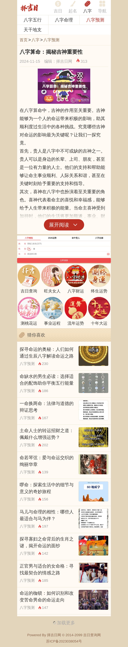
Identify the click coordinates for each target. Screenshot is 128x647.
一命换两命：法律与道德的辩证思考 (47, 407)
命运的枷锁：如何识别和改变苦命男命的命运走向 (47, 596)
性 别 (22, 249)
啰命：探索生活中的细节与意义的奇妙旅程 (47, 488)
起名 (72, 11)
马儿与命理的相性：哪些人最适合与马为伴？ (47, 515)
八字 (87, 11)
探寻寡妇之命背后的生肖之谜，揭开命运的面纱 (47, 542)
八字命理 (64, 19)
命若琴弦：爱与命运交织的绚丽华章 (47, 461)
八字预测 (95, 19)
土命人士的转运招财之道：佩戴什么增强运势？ (47, 434)
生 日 (22, 254)
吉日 (58, 11)
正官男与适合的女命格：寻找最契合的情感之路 (47, 569)
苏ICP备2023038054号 (64, 641)
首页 (24, 40)
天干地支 (33, 29)
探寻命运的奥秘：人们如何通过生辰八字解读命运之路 (47, 352)
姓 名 (22, 244)
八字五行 (33, 19)
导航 (102, 11)
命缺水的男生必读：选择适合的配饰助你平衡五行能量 (47, 380)
